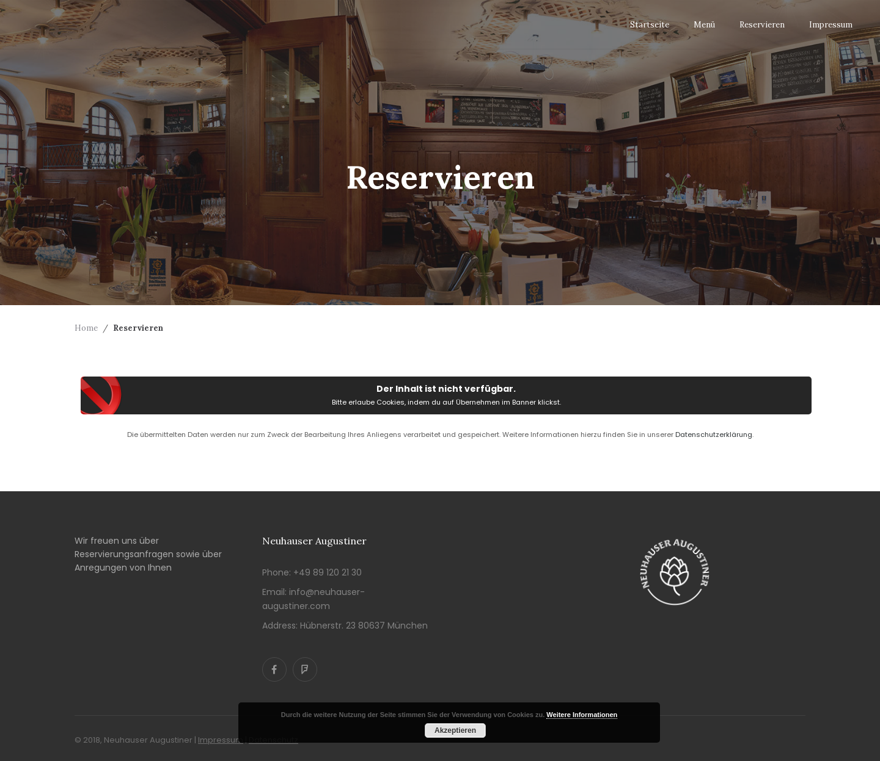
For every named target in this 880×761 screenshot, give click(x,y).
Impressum (220, 740)
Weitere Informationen (581, 714)
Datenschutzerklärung (713, 434)
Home (86, 328)
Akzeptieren (455, 730)
